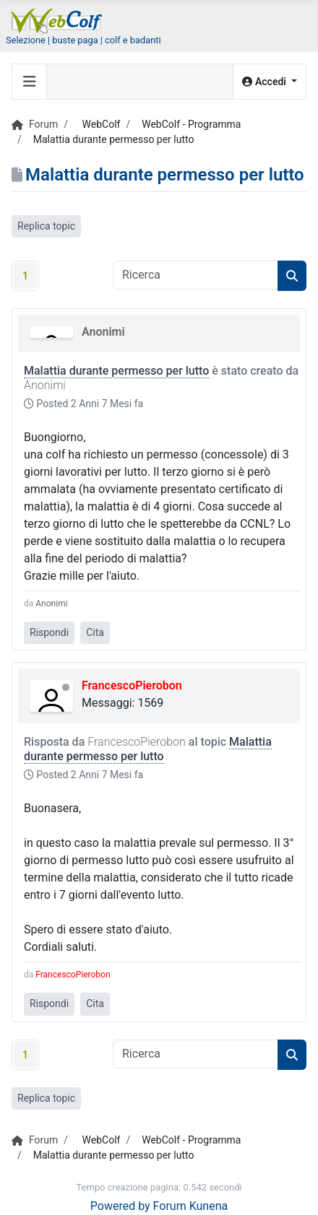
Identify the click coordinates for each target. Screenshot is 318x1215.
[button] (269, 82)
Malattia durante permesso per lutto (116, 371)
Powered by (120, 1206)
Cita (95, 632)
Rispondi (49, 632)
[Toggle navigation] (29, 81)
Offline (65, 687)
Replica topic (46, 226)
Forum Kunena (190, 1206)
